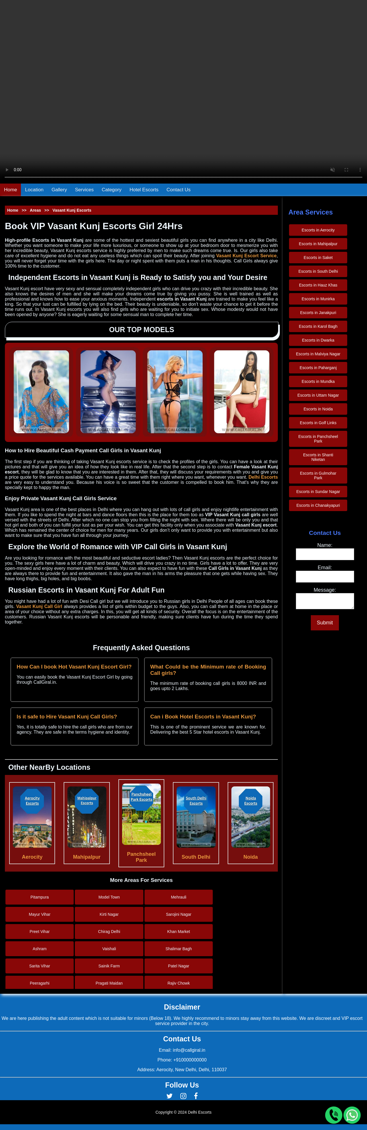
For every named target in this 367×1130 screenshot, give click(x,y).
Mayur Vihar (39, 914)
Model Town (109, 897)
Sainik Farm (109, 966)
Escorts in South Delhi (318, 271)
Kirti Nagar (109, 914)
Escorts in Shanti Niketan (318, 457)
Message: (325, 590)
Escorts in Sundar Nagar (318, 491)
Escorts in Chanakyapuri (318, 505)
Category (112, 189)
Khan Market (178, 931)
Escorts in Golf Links (318, 422)
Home (10, 189)
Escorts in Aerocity (318, 230)
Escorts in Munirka (318, 299)
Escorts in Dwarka (318, 340)
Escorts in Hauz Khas (318, 285)
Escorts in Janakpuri (318, 312)
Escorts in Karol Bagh (318, 326)
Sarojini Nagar (179, 914)
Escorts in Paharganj (318, 367)
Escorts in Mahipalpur (318, 243)
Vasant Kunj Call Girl (39, 606)
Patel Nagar (178, 966)
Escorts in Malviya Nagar (318, 354)
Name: (325, 545)
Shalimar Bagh (178, 948)
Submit (325, 624)
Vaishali (109, 948)
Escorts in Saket (318, 257)
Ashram (39, 948)
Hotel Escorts (144, 189)
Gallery (59, 189)
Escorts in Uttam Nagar (318, 395)
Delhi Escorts (263, 477)
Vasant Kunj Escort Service (246, 255)
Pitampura (39, 897)
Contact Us (179, 189)
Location (34, 189)
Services (84, 189)
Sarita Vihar (39, 966)
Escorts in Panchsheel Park (318, 438)
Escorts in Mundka (318, 381)
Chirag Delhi (109, 931)
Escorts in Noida (318, 409)
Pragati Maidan (109, 983)
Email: (325, 567)
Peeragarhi (40, 983)
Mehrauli (178, 897)
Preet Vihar (40, 931)
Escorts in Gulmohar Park (318, 475)
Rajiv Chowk (178, 983)
